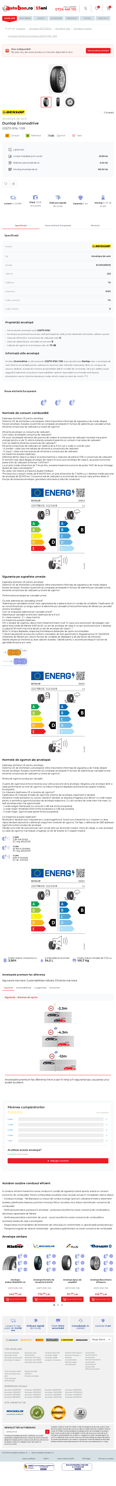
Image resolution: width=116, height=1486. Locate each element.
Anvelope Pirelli (10, 1355)
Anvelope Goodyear (12, 1360)
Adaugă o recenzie (59, 1161)
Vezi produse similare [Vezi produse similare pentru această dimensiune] (98, 50)
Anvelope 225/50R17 (33, 1392)
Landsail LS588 (51, 1355)
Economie (55, 987)
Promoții (72, 18)
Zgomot (56, 135)
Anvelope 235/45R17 (33, 1390)
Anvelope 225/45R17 (12, 1392)
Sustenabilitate (23, 987)
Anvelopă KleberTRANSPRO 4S (15, 1281)
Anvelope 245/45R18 (53, 1395)
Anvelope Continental (13, 1358)
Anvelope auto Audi (33, 1357)
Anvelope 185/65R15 (12, 1397)
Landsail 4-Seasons (53, 1360)
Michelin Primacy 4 (73, 1355)
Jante (40, 18)
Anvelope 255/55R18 (53, 1390)
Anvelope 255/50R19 (73, 1390)
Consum (12, 135)
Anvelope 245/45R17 (33, 1397)
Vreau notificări (28, 1458)
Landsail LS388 (51, 1358)
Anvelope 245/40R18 (53, 1397)
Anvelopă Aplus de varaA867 (72, 1281)
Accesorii (56, 18)
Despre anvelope (32, 1376)
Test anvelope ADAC (12, 1371)
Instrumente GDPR (65, 1458)
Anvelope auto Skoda (33, 1362)
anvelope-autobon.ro (18, 1452)
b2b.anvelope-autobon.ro (43, 1452)
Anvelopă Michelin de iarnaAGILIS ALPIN (43, 1281)
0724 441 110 (65, 9)
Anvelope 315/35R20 (73, 1397)
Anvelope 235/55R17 (33, 1395)
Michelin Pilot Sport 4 (73, 1353)
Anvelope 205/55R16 (12, 1390)
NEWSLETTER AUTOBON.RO (19, 1427)
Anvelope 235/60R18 (53, 1392)
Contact (103, 18)
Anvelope (9, 18)
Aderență (33, 135)
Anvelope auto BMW (33, 1360)
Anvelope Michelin (11, 1353)
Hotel (87, 18)
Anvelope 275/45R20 (73, 1395)
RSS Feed (86, 1458)
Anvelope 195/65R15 (12, 1395)
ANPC (46, 1458)
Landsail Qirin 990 (52, 1353)
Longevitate (40, 987)
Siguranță (8, 987)
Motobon (25, 18)
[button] (54, 1305)
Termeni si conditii (106, 1458)
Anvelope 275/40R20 (73, 1392)
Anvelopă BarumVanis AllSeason (101, 1281)
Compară (109, 112)
